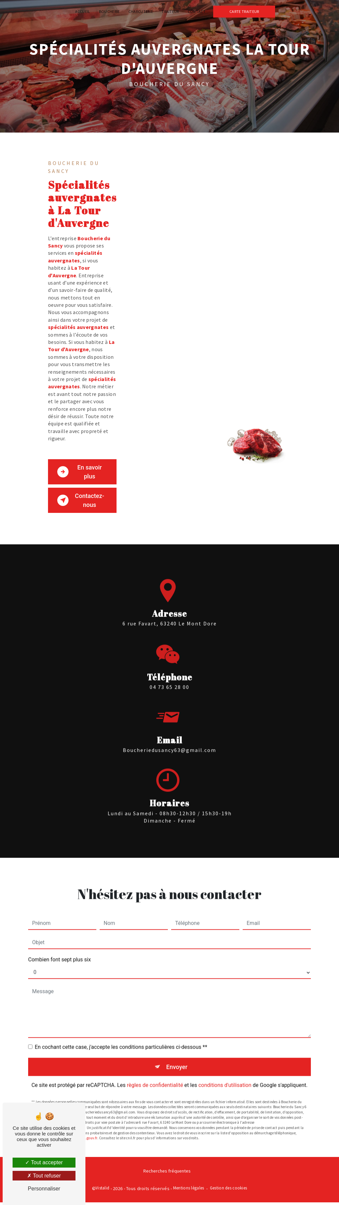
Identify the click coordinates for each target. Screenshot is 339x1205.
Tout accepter (44, 1162)
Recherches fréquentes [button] (167, 1174)
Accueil (82, 11)
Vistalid (102, 1190)
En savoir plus (80, 472)
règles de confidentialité (155, 1079)
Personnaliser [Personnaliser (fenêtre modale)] (44, 1188)
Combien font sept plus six (59, 953)
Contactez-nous (81, 501)
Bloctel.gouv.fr (86, 1132)
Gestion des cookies (228, 1190)
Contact (197, 11)
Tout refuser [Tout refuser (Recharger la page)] (44, 1175)
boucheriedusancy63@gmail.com (169, 743)
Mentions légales (188, 1190)
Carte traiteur (244, 11)
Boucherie (109, 11)
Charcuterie (140, 11)
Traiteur (170, 11)
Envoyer (177, 1060)
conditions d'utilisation (224, 1079)
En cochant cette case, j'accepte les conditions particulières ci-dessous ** (121, 1040)
